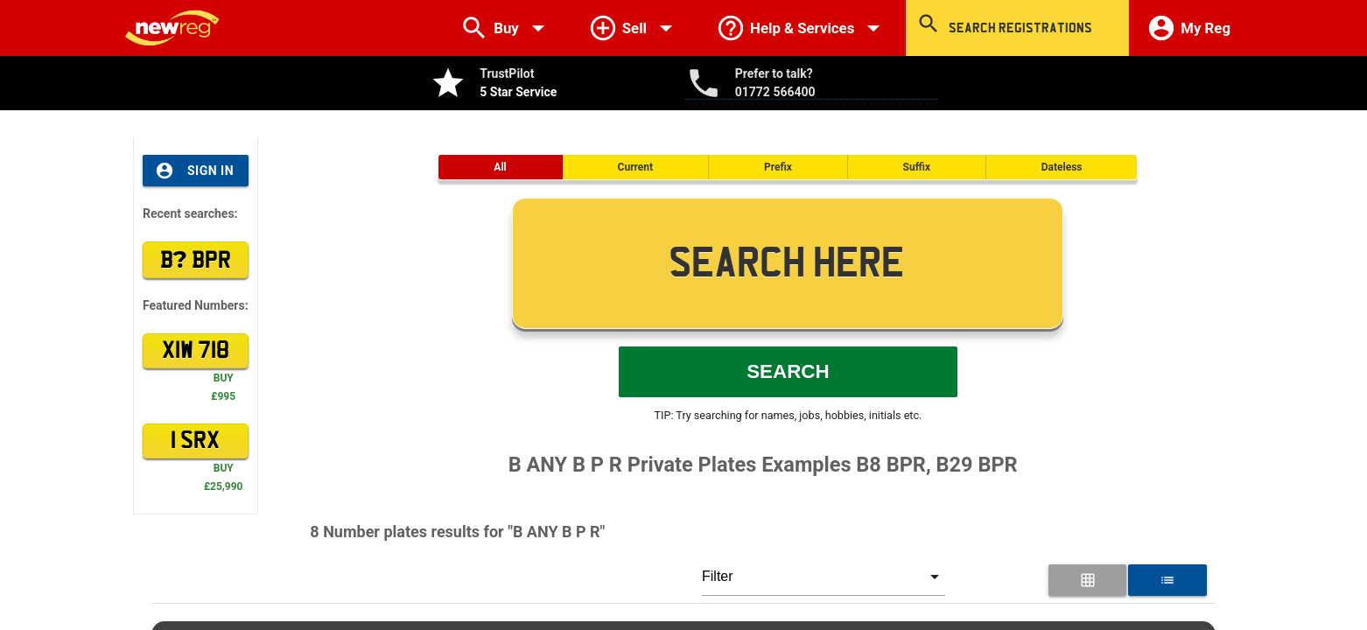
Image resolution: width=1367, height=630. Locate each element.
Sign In (194, 170)
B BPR (196, 259)
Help (802, 28)
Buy (506, 28)
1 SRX (195, 441)
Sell (634, 28)
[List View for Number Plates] (1167, 580)
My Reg (1188, 28)
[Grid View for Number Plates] (1087, 580)
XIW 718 (195, 351)
